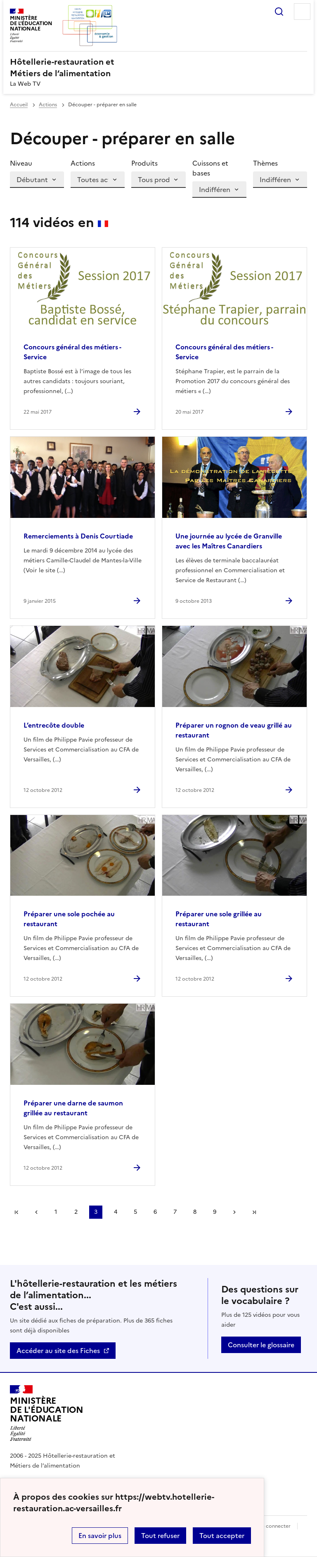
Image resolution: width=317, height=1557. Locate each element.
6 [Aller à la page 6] (155, 1212)
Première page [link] (16, 1212)
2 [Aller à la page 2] (76, 1212)
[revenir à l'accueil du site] (158, 67)
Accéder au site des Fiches (58, 1351)
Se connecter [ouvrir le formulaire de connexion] (275, 1526)
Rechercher (279, 11)
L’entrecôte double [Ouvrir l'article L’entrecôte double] (54, 725)
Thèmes (265, 163)
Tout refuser (160, 1536)
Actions (48, 104)
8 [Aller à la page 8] (194, 1212)
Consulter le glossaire (261, 1345)
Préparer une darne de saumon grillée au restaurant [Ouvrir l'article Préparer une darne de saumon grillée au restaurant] (73, 1108)
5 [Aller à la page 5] (135, 1212)
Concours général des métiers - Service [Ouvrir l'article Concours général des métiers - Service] (72, 352)
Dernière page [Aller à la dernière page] (254, 1212)
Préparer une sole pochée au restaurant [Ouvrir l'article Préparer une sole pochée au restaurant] (69, 919)
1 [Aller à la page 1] (55, 1212)
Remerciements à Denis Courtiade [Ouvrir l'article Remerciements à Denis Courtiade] (78, 536)
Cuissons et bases (210, 168)
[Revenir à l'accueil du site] (46, 1413)
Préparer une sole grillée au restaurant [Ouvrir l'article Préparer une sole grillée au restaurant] (218, 919)
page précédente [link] (36, 1212)
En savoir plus (99, 1536)
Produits (144, 163)
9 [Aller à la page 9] (214, 1212)
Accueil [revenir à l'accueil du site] (19, 104)
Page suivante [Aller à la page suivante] (234, 1212)
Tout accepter (221, 1536)
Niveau (21, 163)
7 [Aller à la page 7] (175, 1212)
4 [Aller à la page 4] (115, 1212)
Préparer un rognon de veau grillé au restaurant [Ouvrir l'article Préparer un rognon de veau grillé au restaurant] (233, 730)
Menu (302, 11)
